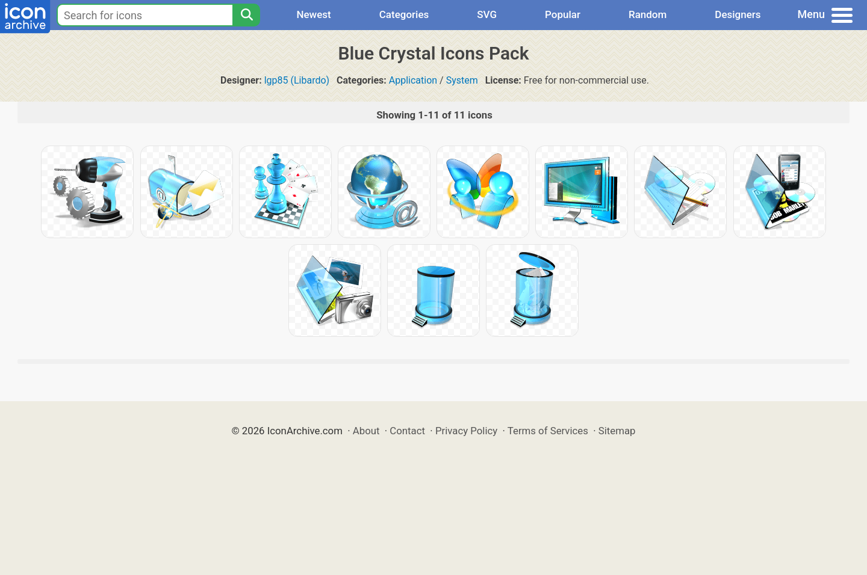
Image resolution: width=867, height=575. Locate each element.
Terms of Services (548, 431)
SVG (487, 14)
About (366, 431)
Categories (404, 14)
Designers (737, 14)
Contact (407, 431)
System (462, 80)
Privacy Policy (466, 431)
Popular (562, 14)
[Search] (246, 15)
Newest (313, 14)
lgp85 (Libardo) (296, 80)
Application (413, 80)
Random (648, 14)
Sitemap (617, 431)
